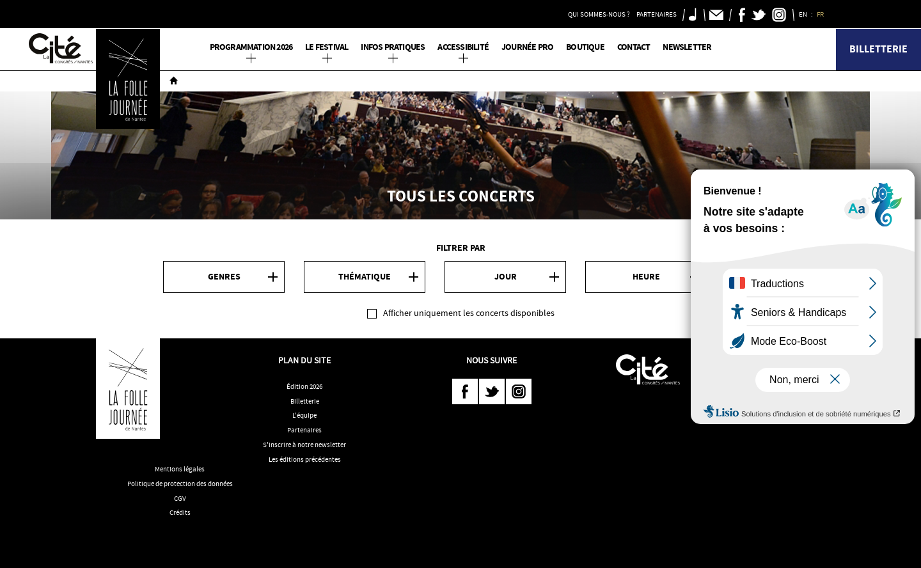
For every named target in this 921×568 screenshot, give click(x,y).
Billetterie (878, 49)
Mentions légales (180, 468)
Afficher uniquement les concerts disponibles (469, 313)
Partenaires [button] (656, 14)
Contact (633, 47)
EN (803, 14)
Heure (646, 277)
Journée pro (527, 47)
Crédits (180, 512)
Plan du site (304, 360)
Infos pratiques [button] (393, 47)
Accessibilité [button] (463, 47)
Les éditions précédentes (305, 459)
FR (821, 14)
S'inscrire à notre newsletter (304, 444)
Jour (505, 277)
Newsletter (687, 47)
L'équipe (304, 415)
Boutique (585, 47)
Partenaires (304, 429)
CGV (180, 498)
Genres (224, 277)
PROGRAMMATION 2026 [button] (251, 47)
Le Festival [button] (326, 47)
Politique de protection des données (180, 483)
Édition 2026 (304, 386)
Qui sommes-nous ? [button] (599, 14)
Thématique (364, 277)
